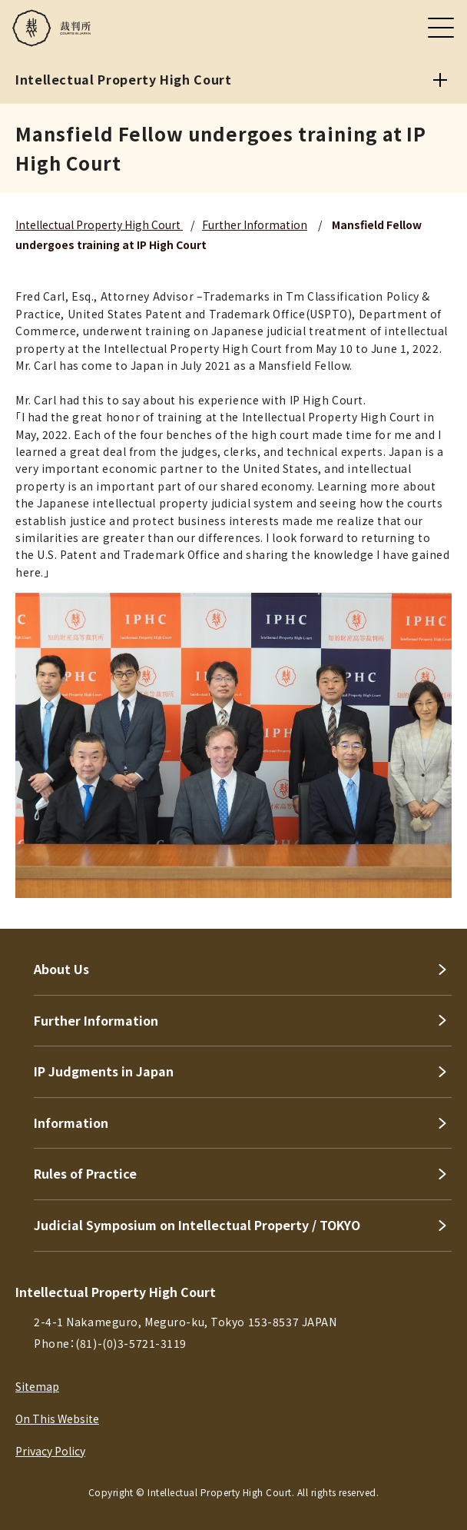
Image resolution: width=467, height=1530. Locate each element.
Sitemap (37, 1386)
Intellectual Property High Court (99, 224)
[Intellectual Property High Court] (440, 79)
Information (71, 1122)
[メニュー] (441, 28)
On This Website (57, 1418)
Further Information (254, 224)
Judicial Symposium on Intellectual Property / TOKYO (197, 1225)
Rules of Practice (85, 1173)
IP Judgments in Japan (104, 1071)
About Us (61, 969)
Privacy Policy (50, 1450)
